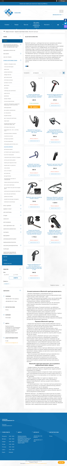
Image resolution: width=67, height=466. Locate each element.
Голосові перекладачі (8, 66)
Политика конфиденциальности (7, 425)
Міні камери (6, 53)
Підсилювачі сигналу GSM (9, 50)
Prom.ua (40, 460)
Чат (61, 462)
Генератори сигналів (8, 136)
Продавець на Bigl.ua (33, 462)
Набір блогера (7, 93)
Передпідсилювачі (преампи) (10, 133)
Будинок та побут (7, 208)
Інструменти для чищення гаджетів (11, 152)
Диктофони (6, 85)
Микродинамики (7, 107)
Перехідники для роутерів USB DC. (11, 144)
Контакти (46, 24)
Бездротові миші (7, 115)
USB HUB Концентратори (9, 101)
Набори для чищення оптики (10, 162)
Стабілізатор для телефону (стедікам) (12, 157)
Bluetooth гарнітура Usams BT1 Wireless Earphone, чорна (55, 165)
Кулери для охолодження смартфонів (12, 191)
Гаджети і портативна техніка (21, 31)
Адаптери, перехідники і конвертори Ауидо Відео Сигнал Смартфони (11, 104)
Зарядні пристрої (7, 74)
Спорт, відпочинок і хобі (8, 225)
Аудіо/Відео (6, 120)
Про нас (26, 24)
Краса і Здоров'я (7, 205)
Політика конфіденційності (41, 463)
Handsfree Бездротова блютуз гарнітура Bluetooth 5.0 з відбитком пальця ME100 (55, 96)
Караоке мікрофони (8, 72)
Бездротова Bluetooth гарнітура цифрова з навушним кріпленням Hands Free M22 (34, 96)
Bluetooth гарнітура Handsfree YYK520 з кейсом (34, 198)
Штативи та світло (8, 82)
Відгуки (5, 256)
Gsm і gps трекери (7, 170)
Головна (7, 24)
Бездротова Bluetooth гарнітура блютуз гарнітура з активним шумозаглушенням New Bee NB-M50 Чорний (34, 232)
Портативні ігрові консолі (9, 127)
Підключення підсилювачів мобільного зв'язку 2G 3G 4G (9, 253)
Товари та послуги (10, 31)
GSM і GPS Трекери (7, 57)
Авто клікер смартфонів (9, 184)
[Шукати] (61, 11)
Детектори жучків (8, 77)
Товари (16, 24)
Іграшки (5, 215)
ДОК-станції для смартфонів (10, 118)
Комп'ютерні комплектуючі (9, 228)
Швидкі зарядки (7, 98)
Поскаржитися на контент (31, 463)
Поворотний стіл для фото (10, 165)
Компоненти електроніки (9, 201)
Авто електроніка (7, 212)
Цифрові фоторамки (8, 196)
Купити (35, 107)
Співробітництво (7, 263)
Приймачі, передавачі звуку (10, 64)
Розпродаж (6, 248)
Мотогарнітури (7, 173)
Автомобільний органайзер (9, 239)
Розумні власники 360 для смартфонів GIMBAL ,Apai (9, 124)
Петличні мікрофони (8, 141)
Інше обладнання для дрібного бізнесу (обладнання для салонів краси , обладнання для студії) (11, 46)
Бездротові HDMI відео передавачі (11, 199)
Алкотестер (6, 218)
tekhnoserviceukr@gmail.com (11, 342)
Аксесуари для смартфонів (10, 193)
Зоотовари (6, 232)
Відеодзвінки (6, 235)
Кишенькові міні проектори (9, 242)
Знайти (15, 277)
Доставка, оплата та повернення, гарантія (36, 25)
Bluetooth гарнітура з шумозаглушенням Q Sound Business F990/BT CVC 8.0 (34, 165)
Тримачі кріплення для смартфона (11, 182)
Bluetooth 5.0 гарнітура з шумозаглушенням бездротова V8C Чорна (34, 131)
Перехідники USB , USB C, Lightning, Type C (11, 130)
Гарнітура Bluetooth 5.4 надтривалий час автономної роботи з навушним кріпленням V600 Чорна (55, 131)
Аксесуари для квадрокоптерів (10, 245)
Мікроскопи (6, 69)
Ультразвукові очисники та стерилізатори (10, 179)
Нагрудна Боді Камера (8, 138)
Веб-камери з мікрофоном (9, 110)
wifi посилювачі (7, 222)
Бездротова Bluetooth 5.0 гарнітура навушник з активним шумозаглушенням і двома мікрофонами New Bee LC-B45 (34, 267)
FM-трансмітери (7, 112)
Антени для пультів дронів (9, 160)
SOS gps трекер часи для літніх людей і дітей (12, 188)
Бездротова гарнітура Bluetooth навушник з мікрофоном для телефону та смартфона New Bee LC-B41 (54, 232)
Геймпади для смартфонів (10, 90)
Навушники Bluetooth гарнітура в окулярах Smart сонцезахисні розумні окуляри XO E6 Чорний (55, 198)
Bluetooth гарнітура (8, 146)
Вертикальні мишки (8, 149)
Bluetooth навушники (9, 154)
